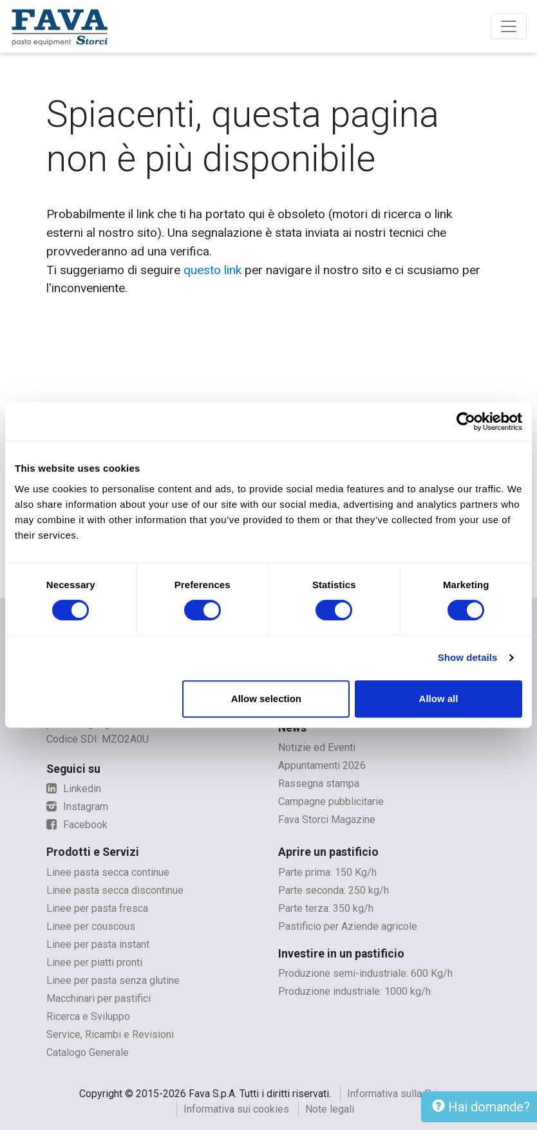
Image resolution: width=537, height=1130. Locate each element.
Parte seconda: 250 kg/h (333, 890)
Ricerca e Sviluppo (88, 1016)
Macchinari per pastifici (98, 998)
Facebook (77, 825)
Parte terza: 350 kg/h (325, 908)
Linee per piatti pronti (94, 962)
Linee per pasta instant (97, 944)
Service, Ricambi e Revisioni (110, 1034)
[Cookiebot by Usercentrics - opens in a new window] (466, 421)
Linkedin (73, 789)
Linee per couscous (90, 926)
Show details (468, 657)
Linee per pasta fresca (97, 908)
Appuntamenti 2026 (322, 765)
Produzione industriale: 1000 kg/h (354, 991)
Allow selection (266, 698)
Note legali (329, 1109)
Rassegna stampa (318, 783)
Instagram (77, 807)
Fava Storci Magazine (326, 819)
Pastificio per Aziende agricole (347, 926)
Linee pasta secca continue (107, 872)
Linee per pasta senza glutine (113, 980)
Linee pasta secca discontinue (115, 890)
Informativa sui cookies (236, 1109)
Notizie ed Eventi (316, 747)
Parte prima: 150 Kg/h (327, 872)
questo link (212, 270)
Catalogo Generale (87, 1052)
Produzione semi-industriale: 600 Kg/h (365, 973)
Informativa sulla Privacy (402, 1094)
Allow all (438, 698)
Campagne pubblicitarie (331, 801)
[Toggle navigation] (509, 26)
